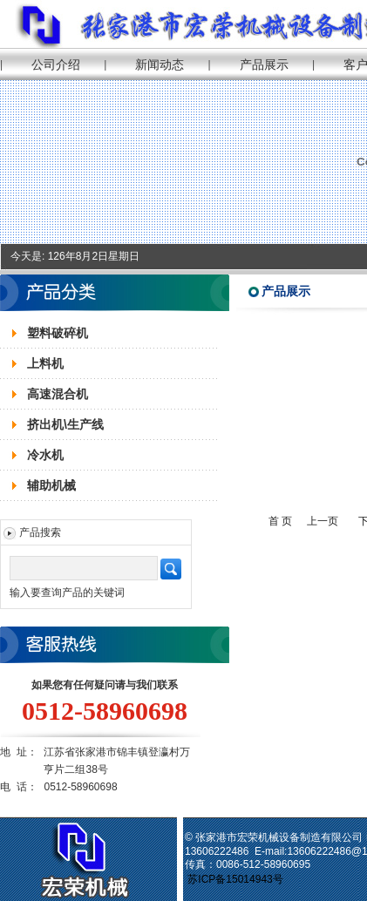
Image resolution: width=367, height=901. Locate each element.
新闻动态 (159, 64)
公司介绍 (55, 64)
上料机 (45, 363)
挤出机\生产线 (65, 424)
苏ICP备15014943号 (236, 879)
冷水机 (45, 455)
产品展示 (264, 64)
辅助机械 (51, 485)
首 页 (280, 521)
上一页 (322, 521)
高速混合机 (57, 394)
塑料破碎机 (57, 333)
